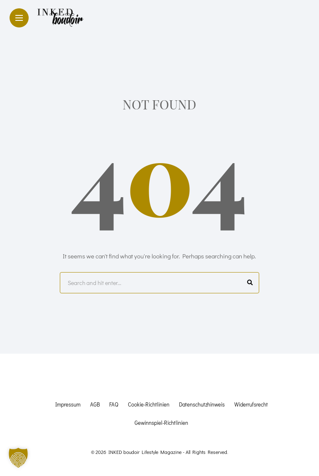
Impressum (68, 404)
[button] (18, 457)
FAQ (113, 404)
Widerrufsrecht (251, 404)
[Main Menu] (19, 18)
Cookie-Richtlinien (148, 404)
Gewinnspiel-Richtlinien (161, 422)
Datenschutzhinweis (202, 404)
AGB (95, 404)
